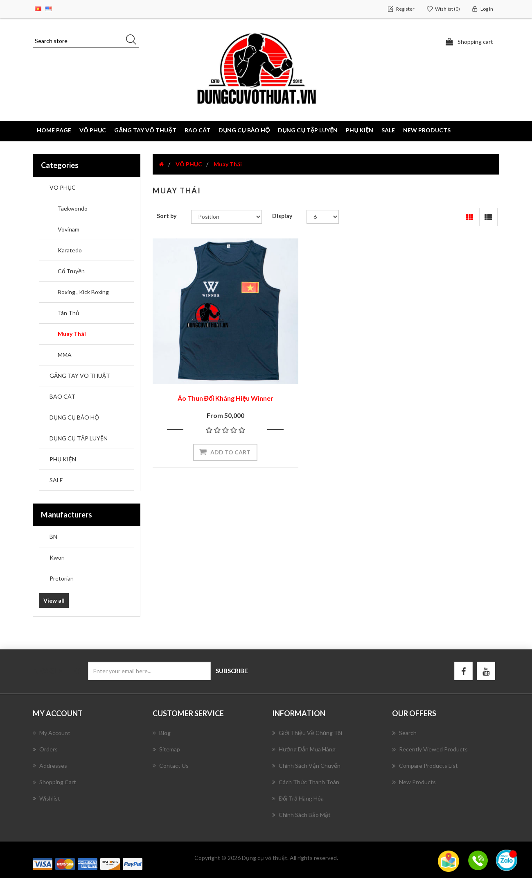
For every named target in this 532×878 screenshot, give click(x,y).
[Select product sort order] (226, 217)
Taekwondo (73, 208)
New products (427, 130)
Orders (45, 748)
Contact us (171, 765)
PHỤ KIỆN (63, 459)
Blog (162, 732)
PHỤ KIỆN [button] (359, 130)
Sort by (166, 215)
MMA (65, 354)
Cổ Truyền (71, 271)
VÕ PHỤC (63, 187)
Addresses (50, 765)
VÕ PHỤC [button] (92, 130)
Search (404, 732)
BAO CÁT (62, 396)
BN (53, 536)
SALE (388, 130)
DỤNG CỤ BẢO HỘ (74, 417)
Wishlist (46, 797)
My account (51, 732)
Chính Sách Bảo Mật (301, 814)
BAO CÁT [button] (197, 130)
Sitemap (166, 748)
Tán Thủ (68, 312)
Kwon (57, 557)
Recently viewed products (430, 749)
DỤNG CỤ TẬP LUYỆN (79, 438)
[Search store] (86, 41)
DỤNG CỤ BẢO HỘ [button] (244, 130)
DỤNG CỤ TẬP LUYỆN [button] (308, 130)
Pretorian (62, 578)
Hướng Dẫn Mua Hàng (304, 748)
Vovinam (68, 229)
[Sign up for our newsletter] (149, 671)
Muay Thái (72, 333)
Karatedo (70, 250)
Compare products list (425, 765)
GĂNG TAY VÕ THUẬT (80, 375)
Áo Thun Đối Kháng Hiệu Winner (206, 359)
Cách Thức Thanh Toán (305, 781)
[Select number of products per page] (323, 217)
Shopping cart (54, 781)
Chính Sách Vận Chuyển (306, 765)
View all (54, 600)
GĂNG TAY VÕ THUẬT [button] (145, 130)
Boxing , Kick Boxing (83, 291)
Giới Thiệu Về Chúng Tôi (307, 732)
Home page (54, 130)
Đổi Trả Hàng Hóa (298, 797)
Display (282, 215)
